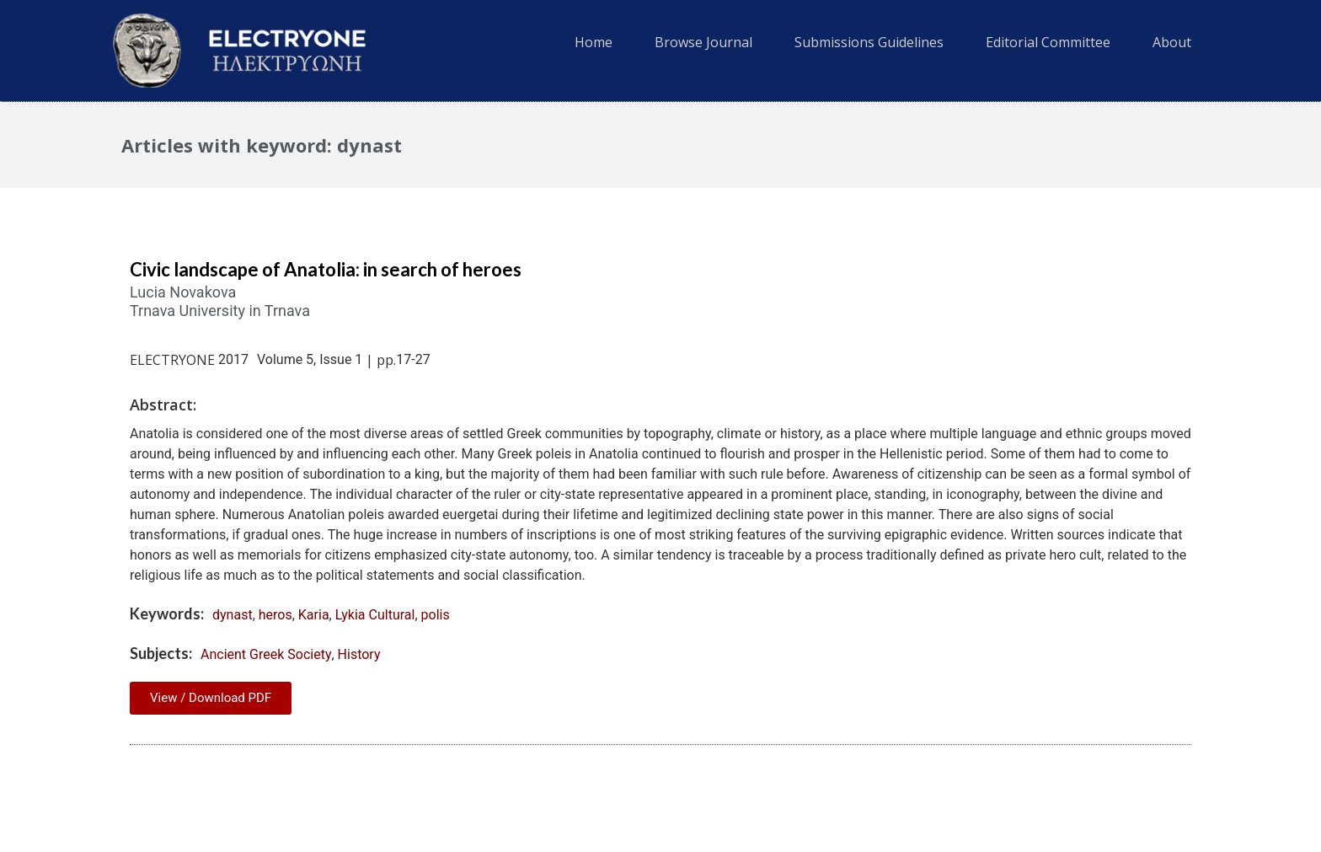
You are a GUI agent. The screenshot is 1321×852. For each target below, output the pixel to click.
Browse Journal (703, 42)
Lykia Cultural (375, 615)
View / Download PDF (210, 697)
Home (593, 42)
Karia (313, 615)
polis (435, 615)
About (1172, 42)
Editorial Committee (1048, 42)
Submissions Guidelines (869, 42)
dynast (232, 615)
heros (275, 615)
